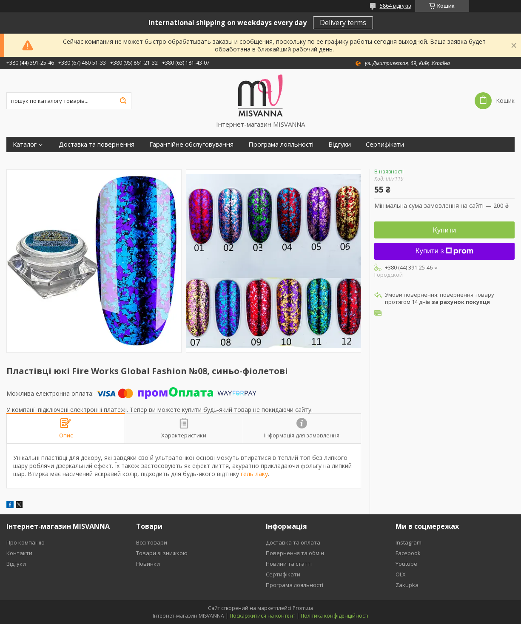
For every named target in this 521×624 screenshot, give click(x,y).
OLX (401, 574)
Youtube (406, 563)
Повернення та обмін (295, 553)
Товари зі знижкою (162, 553)
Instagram (408, 542)
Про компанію (25, 542)
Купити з (445, 251)
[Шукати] (122, 100)
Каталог (25, 144)
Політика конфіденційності (334, 615)
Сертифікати (385, 144)
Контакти (19, 553)
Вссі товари (151, 542)
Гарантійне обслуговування (191, 144)
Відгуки (339, 144)
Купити (444, 230)
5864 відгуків (395, 5)
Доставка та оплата (293, 542)
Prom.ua (303, 608)
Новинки (148, 563)
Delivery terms (343, 22)
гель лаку (254, 474)
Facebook (408, 553)
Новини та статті (289, 563)
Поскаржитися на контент (262, 615)
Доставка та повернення (96, 144)
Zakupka (407, 585)
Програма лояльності (280, 144)
